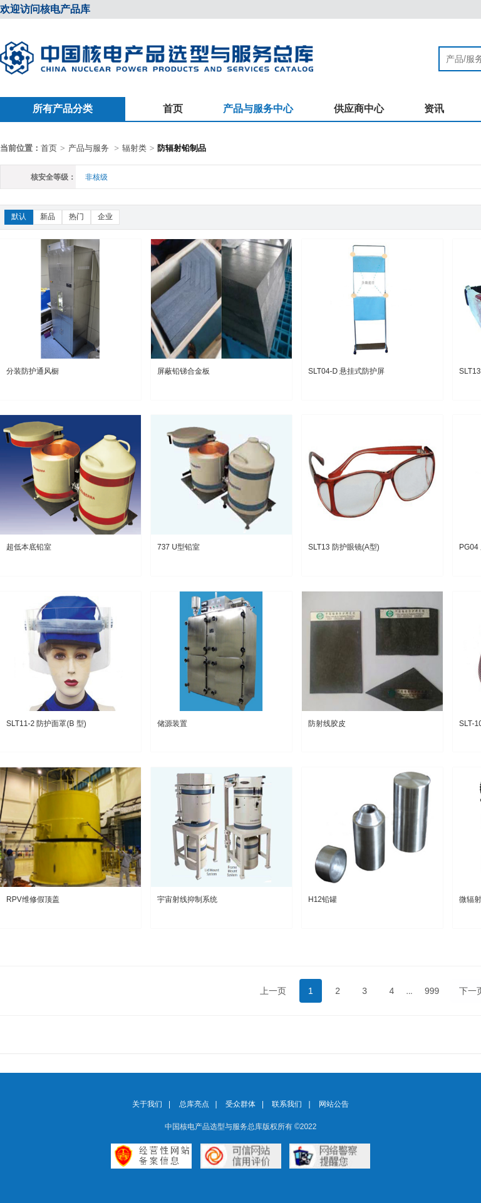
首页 (173, 108)
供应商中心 (359, 108)
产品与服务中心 (258, 108)
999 (432, 991)
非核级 (96, 177)
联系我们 (287, 1104)
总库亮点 (194, 1104)
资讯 (434, 108)
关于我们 (147, 1104)
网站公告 (334, 1104)
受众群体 (240, 1104)
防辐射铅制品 (181, 148)
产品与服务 (88, 148)
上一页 (273, 991)
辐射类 (134, 148)
